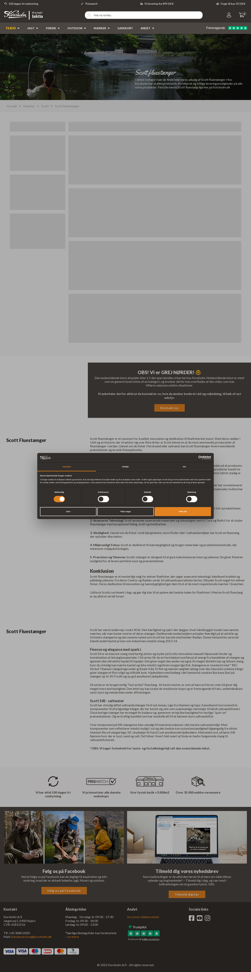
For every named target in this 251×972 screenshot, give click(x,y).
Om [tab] (184, 467)
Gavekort (125, 28)
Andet (145, 28)
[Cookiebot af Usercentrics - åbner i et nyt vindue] (194, 457)
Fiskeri (51, 28)
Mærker (100, 28)
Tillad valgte (125, 512)
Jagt (31, 28)
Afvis (68, 512)
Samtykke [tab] (66, 467)
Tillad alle (183, 512)
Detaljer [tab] (125, 467)
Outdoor (74, 28)
